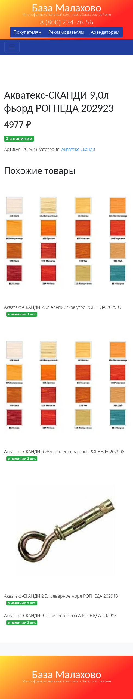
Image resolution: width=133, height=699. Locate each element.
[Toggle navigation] (12, 47)
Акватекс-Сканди (78, 149)
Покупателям (28, 32)
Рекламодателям (66, 32)
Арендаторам (105, 32)
